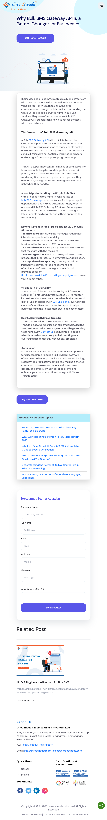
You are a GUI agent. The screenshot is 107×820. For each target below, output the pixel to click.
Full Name (26, 522)
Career (25, 769)
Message (25, 570)
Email (23, 538)
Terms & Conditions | (31, 814)
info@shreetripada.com (37, 750)
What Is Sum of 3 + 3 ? (32, 589)
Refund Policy (80, 814)
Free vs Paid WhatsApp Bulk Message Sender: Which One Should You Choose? (51, 457)
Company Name (29, 507)
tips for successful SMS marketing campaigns (47, 275)
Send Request (53, 607)
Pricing (25, 774)
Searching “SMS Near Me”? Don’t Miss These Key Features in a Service (49, 429)
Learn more (25, 700)
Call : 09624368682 (35, 38)
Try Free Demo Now (32, 399)
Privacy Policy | (57, 814)
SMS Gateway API (39, 140)
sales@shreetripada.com (67, 750)
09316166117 (46, 745)
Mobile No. (26, 554)
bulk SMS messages (32, 200)
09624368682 (30, 745)
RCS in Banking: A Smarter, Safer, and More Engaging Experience (51, 476)
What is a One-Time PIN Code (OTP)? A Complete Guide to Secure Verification (50, 448)
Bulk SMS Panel (61, 302)
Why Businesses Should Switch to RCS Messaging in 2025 (50, 438)
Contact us (47, 332)
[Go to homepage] (20, 4)
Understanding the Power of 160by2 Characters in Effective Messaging (50, 466)
